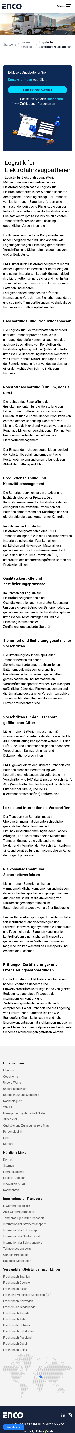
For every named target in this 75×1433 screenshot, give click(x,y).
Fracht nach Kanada (16, 1313)
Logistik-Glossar (14, 1178)
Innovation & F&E (14, 1184)
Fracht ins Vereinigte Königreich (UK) (27, 1295)
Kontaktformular (20, 80)
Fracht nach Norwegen (18, 1301)
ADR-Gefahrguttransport (19, 1212)
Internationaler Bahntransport (22, 1242)
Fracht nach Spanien (16, 1276)
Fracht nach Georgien (17, 1282)
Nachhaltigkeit (12, 1101)
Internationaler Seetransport (21, 1236)
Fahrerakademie (13, 1172)
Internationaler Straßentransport (24, 1224)
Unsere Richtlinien (14, 1089)
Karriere (8, 1144)
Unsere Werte (12, 1082)
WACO (7, 1107)
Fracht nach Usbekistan (18, 1331)
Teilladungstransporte (17, 1248)
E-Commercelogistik (16, 1206)
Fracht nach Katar (15, 1319)
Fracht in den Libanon (17, 1325)
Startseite (9, 44)
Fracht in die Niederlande (19, 1307)
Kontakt (8, 1159)
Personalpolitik (12, 1131)
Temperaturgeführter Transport (23, 1218)
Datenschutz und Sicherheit (21, 1095)
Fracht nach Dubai (15, 1343)
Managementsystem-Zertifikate (24, 1113)
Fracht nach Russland (17, 1337)
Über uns (9, 1070)
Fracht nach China (15, 1350)
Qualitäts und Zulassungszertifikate (26, 1125)
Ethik (6, 1138)
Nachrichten (11, 1190)
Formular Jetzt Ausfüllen (37, 89)
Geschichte (10, 1076)
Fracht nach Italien (15, 1289)
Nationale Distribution (17, 1261)
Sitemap (8, 1165)
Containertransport (15, 1255)
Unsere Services (26, 45)
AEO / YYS (10, 1119)
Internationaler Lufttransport (22, 1230)
